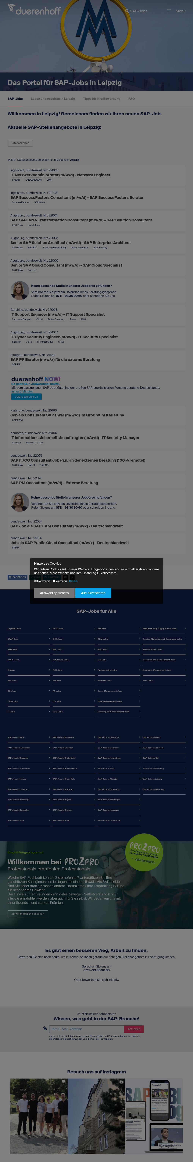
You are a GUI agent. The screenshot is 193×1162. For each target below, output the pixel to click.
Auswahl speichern (54, 593)
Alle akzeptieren (93, 593)
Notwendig (42, 581)
